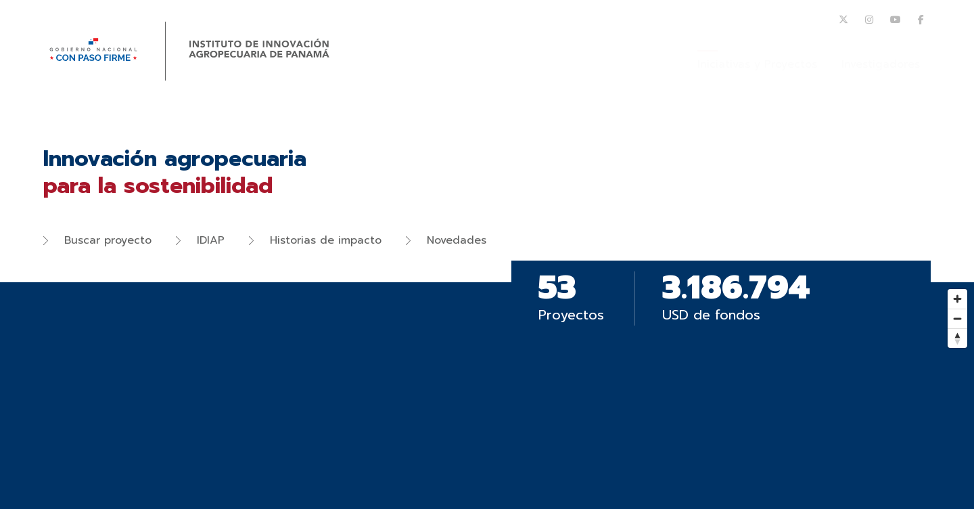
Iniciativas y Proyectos (757, 64)
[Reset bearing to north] (957, 338)
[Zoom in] (957, 299)
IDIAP (200, 240)
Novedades (446, 240)
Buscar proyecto (97, 240)
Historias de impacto (315, 240)
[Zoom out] (957, 318)
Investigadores (880, 64)
